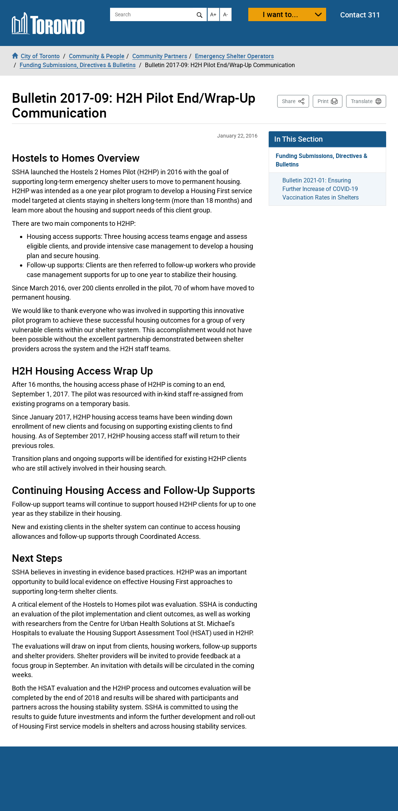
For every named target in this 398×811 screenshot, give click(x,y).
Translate (361, 101)
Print (323, 101)
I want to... (280, 14)
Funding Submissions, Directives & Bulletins (322, 160)
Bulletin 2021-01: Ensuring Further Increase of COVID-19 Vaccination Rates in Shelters (320, 189)
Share (295, 100)
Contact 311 (360, 15)
